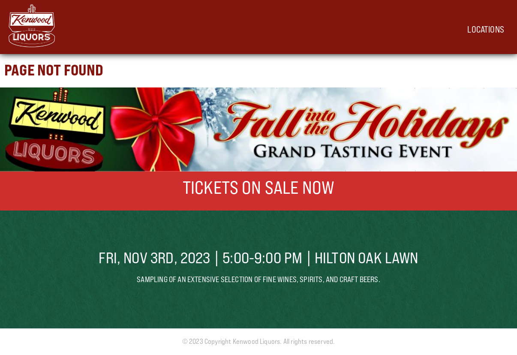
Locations (485, 29)
